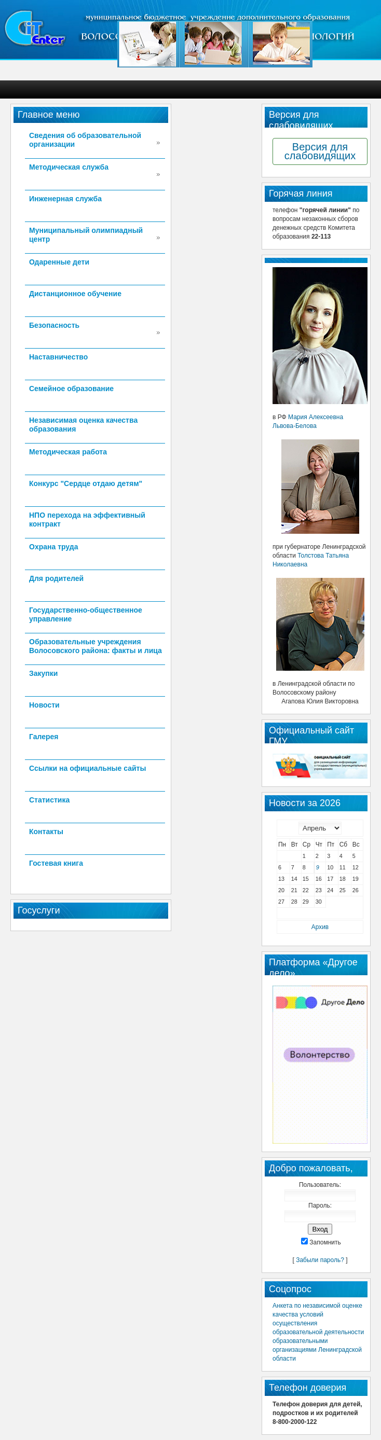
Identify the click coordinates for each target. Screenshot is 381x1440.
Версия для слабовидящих (320, 151)
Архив (320, 927)
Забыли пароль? (320, 1260)
